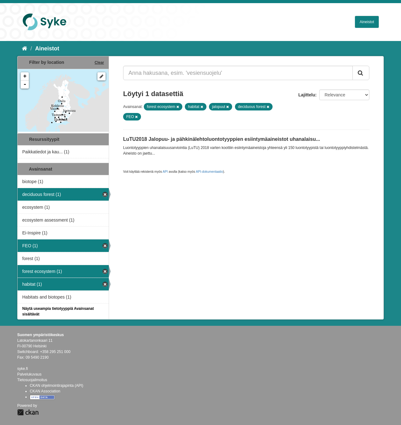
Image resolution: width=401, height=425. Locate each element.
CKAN (28, 412)
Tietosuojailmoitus (32, 380)
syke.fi (22, 368)
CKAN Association (45, 391)
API (165, 171)
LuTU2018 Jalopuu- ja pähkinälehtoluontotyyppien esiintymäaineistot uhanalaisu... (221, 139)
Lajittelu (306, 94)
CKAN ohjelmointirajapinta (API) (56, 385)
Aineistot (367, 22)
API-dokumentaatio (209, 171)
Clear (99, 62)
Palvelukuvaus (29, 374)
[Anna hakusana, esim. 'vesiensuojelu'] (238, 73)
